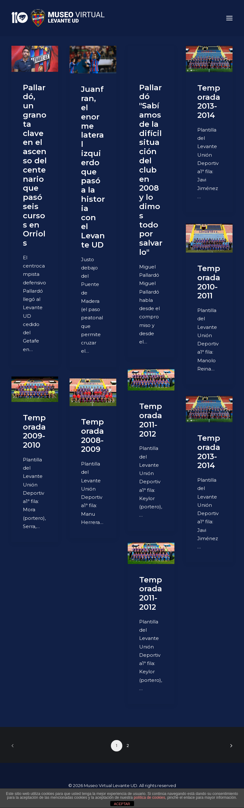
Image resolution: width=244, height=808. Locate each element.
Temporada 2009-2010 (34, 431)
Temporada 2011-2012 (150, 420)
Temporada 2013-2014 (208, 101)
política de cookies (149, 797)
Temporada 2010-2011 (208, 282)
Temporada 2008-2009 (92, 435)
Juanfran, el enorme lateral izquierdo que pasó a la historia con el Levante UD (93, 167)
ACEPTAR (122, 804)
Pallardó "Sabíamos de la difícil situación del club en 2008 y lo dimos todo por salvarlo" (150, 170)
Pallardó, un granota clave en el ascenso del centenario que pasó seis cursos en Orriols (35, 165)
